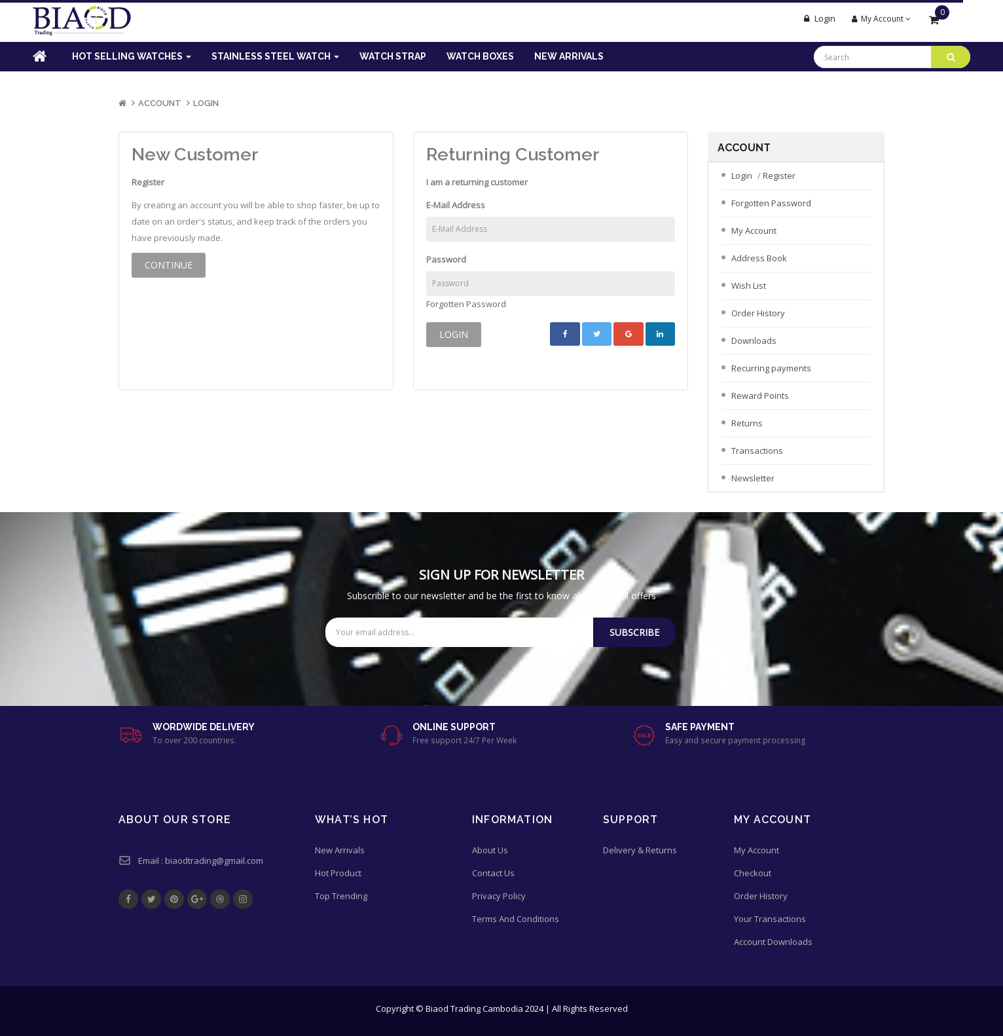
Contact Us (493, 873)
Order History (758, 313)
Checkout (752, 873)
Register (779, 175)
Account (159, 103)
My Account (753, 230)
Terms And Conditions (515, 919)
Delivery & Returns (640, 850)
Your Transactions (770, 919)
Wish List (748, 285)
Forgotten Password (466, 304)
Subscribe (634, 632)
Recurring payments (771, 368)
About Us (490, 850)
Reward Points (760, 395)
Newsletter (753, 478)
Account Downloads (773, 942)
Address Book (759, 258)
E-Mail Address (455, 205)
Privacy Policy (499, 896)
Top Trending (341, 896)
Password (446, 259)
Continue (168, 265)
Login (206, 103)
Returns (747, 423)
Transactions (757, 450)
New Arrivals (340, 850)
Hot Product (338, 873)
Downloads (753, 340)
